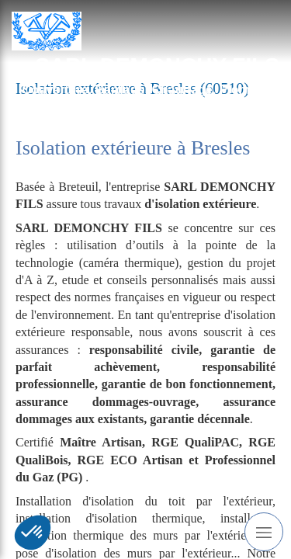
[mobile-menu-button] (263, 531)
